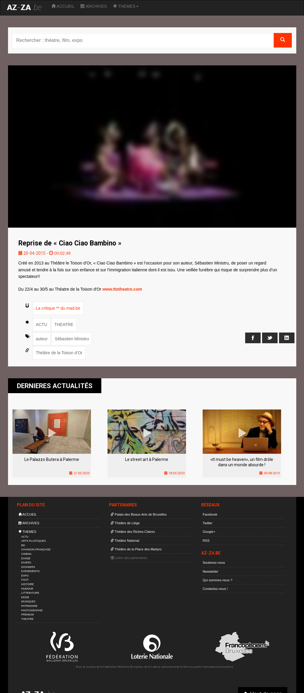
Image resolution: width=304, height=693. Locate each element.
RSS (206, 540)
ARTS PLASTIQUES (33, 540)
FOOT (25, 579)
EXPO (25, 575)
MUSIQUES (28, 601)
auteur (42, 338)
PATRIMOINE (29, 605)
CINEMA (26, 553)
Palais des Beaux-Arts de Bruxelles (139, 514)
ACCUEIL (63, 6)
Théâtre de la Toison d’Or (59, 352)
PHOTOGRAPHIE (32, 610)
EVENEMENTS (30, 571)
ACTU (41, 324)
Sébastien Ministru (72, 338)
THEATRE (63, 324)
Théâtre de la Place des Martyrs (136, 549)
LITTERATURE (30, 592)
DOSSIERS (28, 567)
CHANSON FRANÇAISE (36, 549)
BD (23, 545)
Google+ (209, 531)
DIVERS (26, 562)
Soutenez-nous (214, 562)
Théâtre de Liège (125, 523)
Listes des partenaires (129, 558)
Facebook (210, 514)
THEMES (125, 6)
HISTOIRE (27, 584)
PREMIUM (27, 614)
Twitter (207, 523)
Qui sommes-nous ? (217, 580)
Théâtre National (125, 540)
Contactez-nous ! (215, 588)
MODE (25, 597)
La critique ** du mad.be (58, 308)
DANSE (26, 558)
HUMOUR (27, 588)
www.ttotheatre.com (122, 289)
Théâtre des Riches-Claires (133, 531)
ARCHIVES (94, 6)
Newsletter (210, 571)
